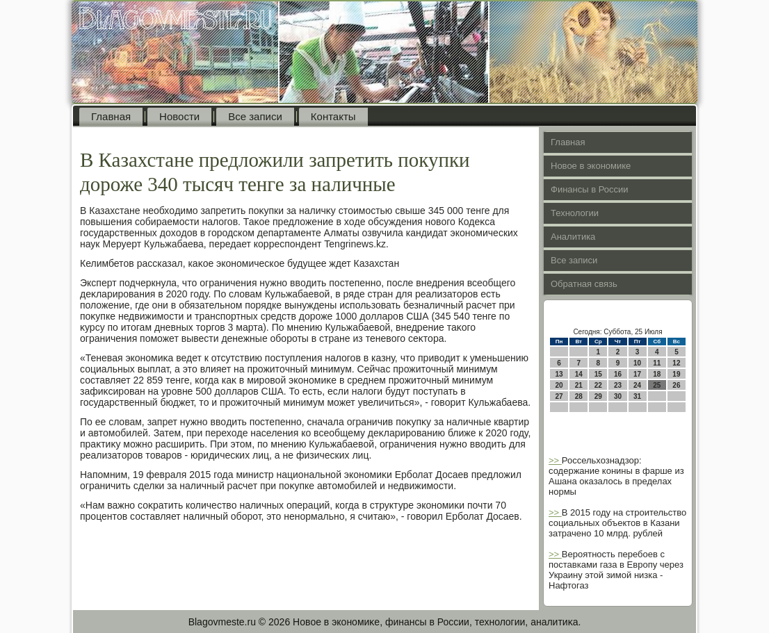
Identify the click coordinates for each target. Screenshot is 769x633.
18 (657, 374)
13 (559, 374)
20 (559, 385)
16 (618, 374)
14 (579, 374)
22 (598, 385)
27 (559, 396)
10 (637, 363)
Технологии (575, 213)
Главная (111, 116)
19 (676, 374)
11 (657, 363)
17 (637, 374)
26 (676, 385)
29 (598, 396)
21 (579, 385)
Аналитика (573, 236)
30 (618, 396)
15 (598, 374)
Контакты (333, 116)
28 (579, 396)
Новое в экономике (591, 166)
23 (618, 385)
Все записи (255, 116)
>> (555, 460)
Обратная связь (584, 284)
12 (676, 363)
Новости (179, 116)
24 (637, 385)
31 (637, 396)
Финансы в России (590, 189)
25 (657, 385)
